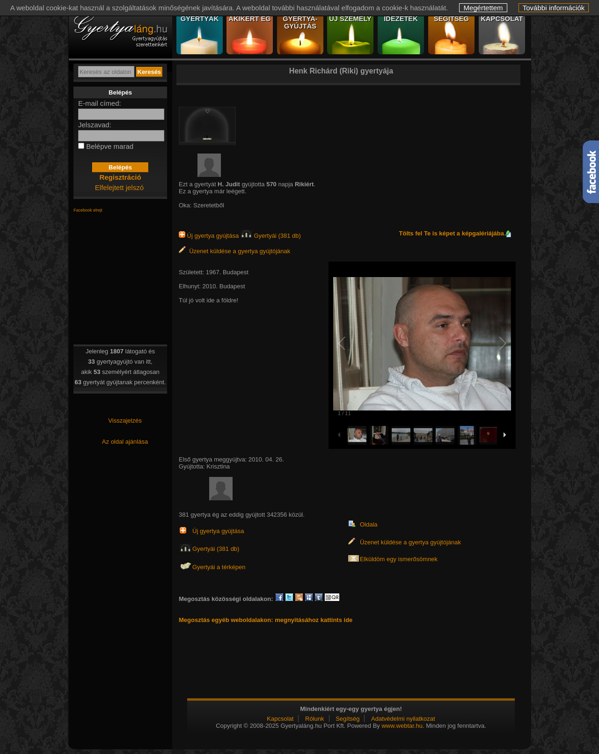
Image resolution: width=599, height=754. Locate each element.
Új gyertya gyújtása (210, 235)
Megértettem (483, 8)
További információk (554, 8)
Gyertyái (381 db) (271, 235)
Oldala (369, 524)
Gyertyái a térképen (218, 567)
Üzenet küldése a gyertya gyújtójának (234, 251)
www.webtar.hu (401, 725)
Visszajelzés (124, 420)
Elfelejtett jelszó (119, 187)
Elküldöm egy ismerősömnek (399, 559)
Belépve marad (109, 146)
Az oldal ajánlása (125, 441)
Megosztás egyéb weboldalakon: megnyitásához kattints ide (265, 619)
